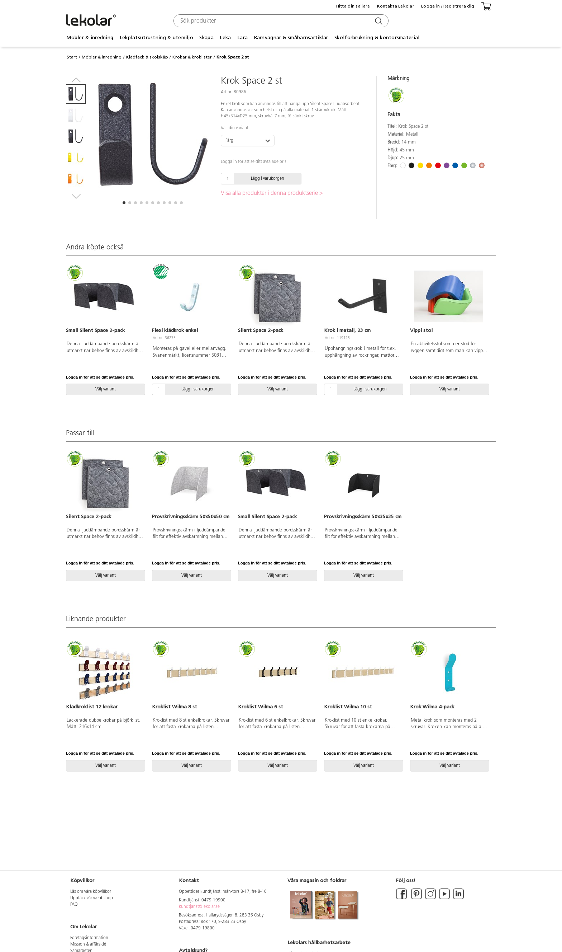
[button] (124, 202)
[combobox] (280, 21)
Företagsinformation (89, 938)
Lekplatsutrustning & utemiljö (156, 37)
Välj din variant (234, 128)
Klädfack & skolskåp (147, 57)
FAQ (74, 904)
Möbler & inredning (89, 37)
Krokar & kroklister (192, 57)
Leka (225, 37)
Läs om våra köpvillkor (90, 892)
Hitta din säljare (353, 6)
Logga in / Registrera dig (447, 6)
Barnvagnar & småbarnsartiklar (291, 37)
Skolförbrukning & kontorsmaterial (376, 37)
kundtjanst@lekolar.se (199, 907)
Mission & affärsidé (88, 944)
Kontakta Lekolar (395, 6)
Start (72, 57)
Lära (242, 37)
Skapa (206, 37)
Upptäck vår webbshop (91, 898)
